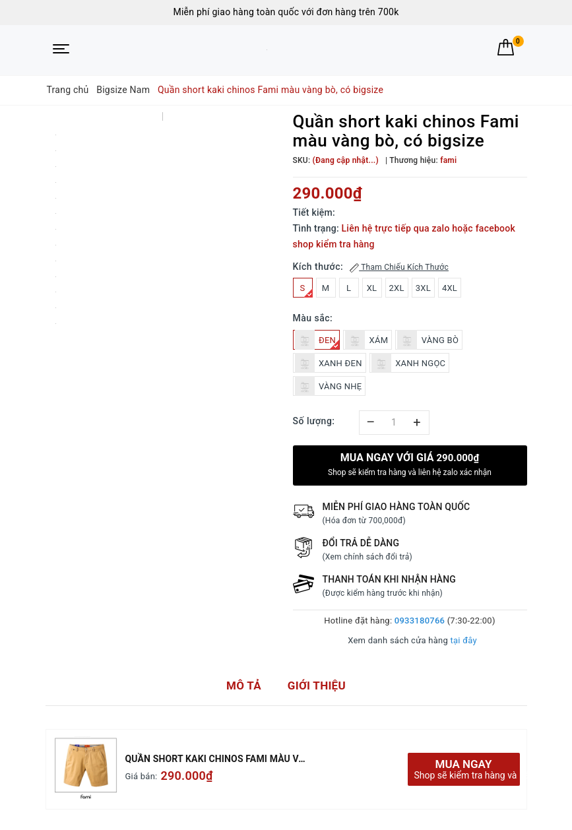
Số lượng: (314, 421)
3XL (423, 288)
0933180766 (420, 620)
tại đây (463, 640)
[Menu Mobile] (61, 50)
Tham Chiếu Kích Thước (399, 267)
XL (372, 288)
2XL (396, 288)
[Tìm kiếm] (481, 47)
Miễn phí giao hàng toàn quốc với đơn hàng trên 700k (285, 12)
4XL (449, 288)
